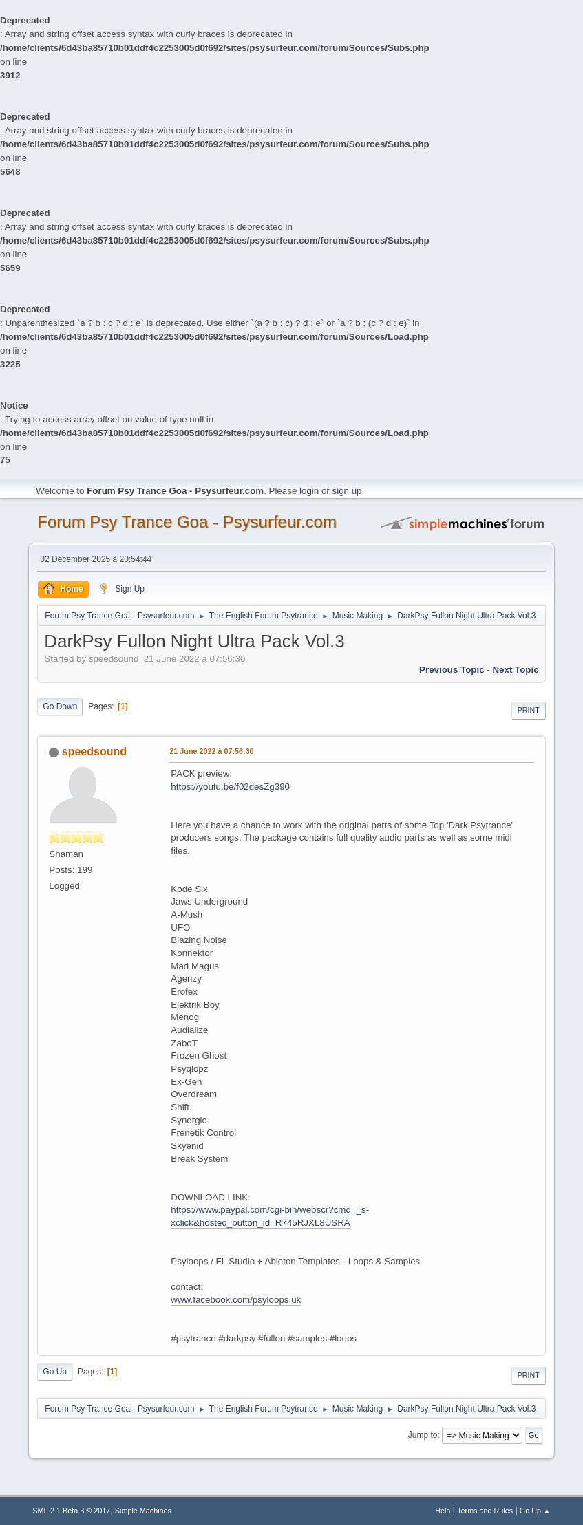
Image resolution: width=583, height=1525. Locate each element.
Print (529, 710)
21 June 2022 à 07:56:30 (211, 751)
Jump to (423, 1435)
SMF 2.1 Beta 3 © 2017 (71, 1510)
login (309, 491)
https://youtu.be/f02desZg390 (230, 786)
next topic (515, 669)
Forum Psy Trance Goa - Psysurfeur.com (187, 521)
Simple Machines (143, 1510)
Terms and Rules (485, 1510)
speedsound (94, 751)
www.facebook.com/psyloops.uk (236, 1300)
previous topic (452, 669)
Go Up (55, 1371)
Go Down (60, 706)
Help (442, 1510)
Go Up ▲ (535, 1510)
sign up (347, 491)
